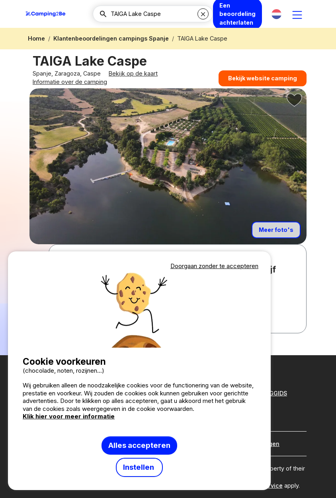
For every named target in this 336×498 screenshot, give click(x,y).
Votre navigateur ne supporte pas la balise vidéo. (139, 309)
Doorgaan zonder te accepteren (214, 266)
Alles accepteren (139, 445)
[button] (276, 14)
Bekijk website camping (262, 83)
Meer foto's (276, 242)
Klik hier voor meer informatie (69, 416)
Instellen (139, 467)
